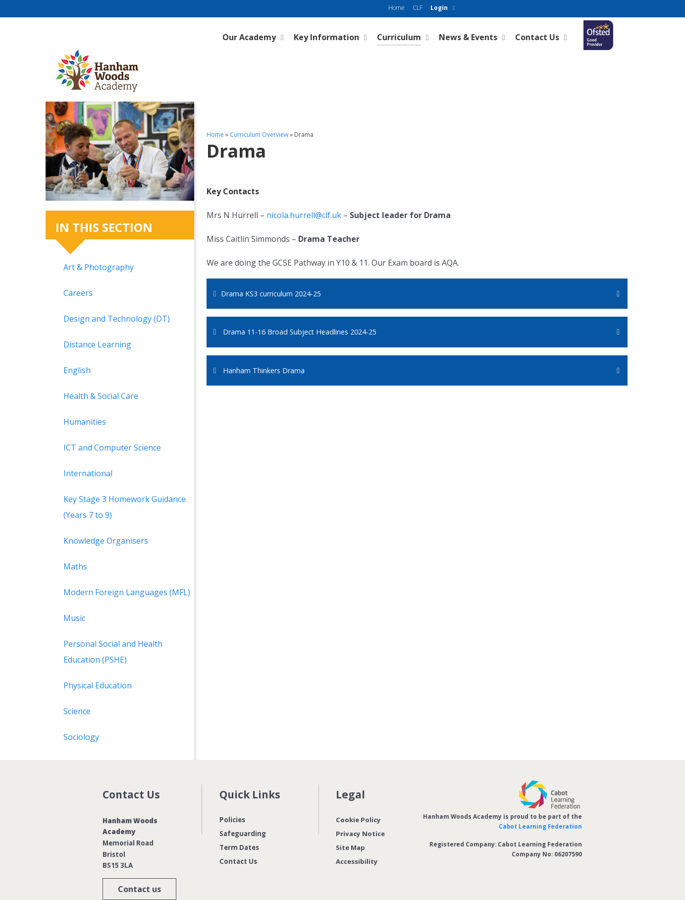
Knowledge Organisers (105, 518)
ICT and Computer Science (112, 425)
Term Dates (239, 825)
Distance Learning (97, 322)
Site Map (350, 825)
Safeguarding (242, 811)
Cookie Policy (358, 797)
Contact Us (238, 839)
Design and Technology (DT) (116, 296)
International (87, 451)
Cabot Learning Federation (540, 804)
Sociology (81, 714)
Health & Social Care (100, 373)
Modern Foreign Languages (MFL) (126, 569)
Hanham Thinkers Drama (270, 349)
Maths (75, 544)
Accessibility (357, 839)
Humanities (84, 399)
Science (77, 688)
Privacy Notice (360, 811)
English (77, 347)
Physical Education (97, 663)
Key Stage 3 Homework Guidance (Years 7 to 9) (124, 484)
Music (74, 595)
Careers (78, 270)
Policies (232, 797)
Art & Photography (98, 244)
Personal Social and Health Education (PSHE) (112, 629)
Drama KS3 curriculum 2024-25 (278, 271)
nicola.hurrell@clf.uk (303, 192)
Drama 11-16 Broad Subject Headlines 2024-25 (309, 310)
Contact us (139, 866)
